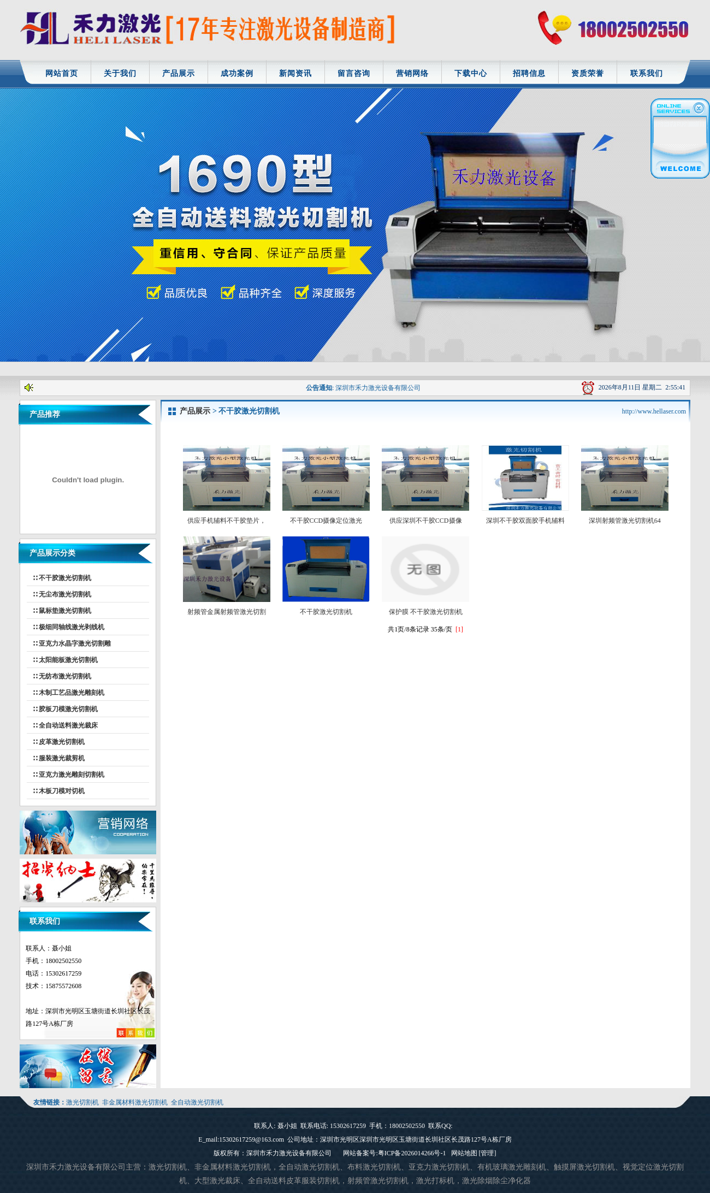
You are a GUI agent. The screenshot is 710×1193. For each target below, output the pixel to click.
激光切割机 (82, 1102)
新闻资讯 (295, 73)
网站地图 (464, 1153)
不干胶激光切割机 (326, 608)
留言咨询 (354, 73)
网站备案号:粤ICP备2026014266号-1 (394, 1153)
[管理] (487, 1153)
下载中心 (470, 73)
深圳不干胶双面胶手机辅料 (525, 516)
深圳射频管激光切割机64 (624, 516)
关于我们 (120, 73)
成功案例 (237, 73)
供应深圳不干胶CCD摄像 (425, 516)
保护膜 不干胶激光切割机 (425, 608)
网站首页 (61, 73)
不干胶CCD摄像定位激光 (326, 516)
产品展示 (178, 73)
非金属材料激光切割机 (135, 1102)
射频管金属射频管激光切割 (226, 608)
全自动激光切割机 (197, 1102)
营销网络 (412, 73)
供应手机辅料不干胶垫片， (226, 516)
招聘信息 (529, 73)
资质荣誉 (587, 73)
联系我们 (646, 73)
